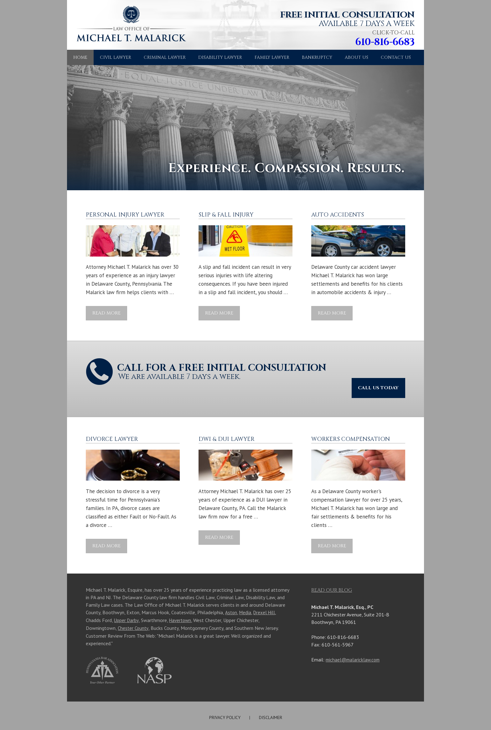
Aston (231, 596)
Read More (106, 313)
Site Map (201, 714)
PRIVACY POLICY (224, 700)
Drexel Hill (265, 596)
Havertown (182, 603)
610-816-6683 (380, 42)
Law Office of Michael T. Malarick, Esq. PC (128, 28)
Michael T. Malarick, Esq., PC (272, 714)
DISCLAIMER (270, 700)
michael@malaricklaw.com (354, 643)
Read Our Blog (331, 573)
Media (246, 596)
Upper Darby (126, 603)
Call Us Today (374, 369)
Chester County (134, 611)
